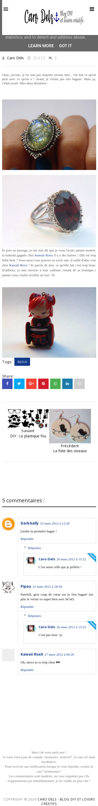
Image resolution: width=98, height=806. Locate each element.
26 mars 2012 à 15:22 (71, 559)
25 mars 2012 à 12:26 (55, 523)
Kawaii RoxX (32, 654)
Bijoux (22, 362)
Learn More (41, 45)
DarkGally (30, 523)
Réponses (34, 548)
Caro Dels (15, 57)
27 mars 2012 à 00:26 (59, 654)
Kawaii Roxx (44, 255)
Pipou (26, 586)
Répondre (27, 539)
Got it (65, 45)
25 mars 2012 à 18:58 (47, 587)
